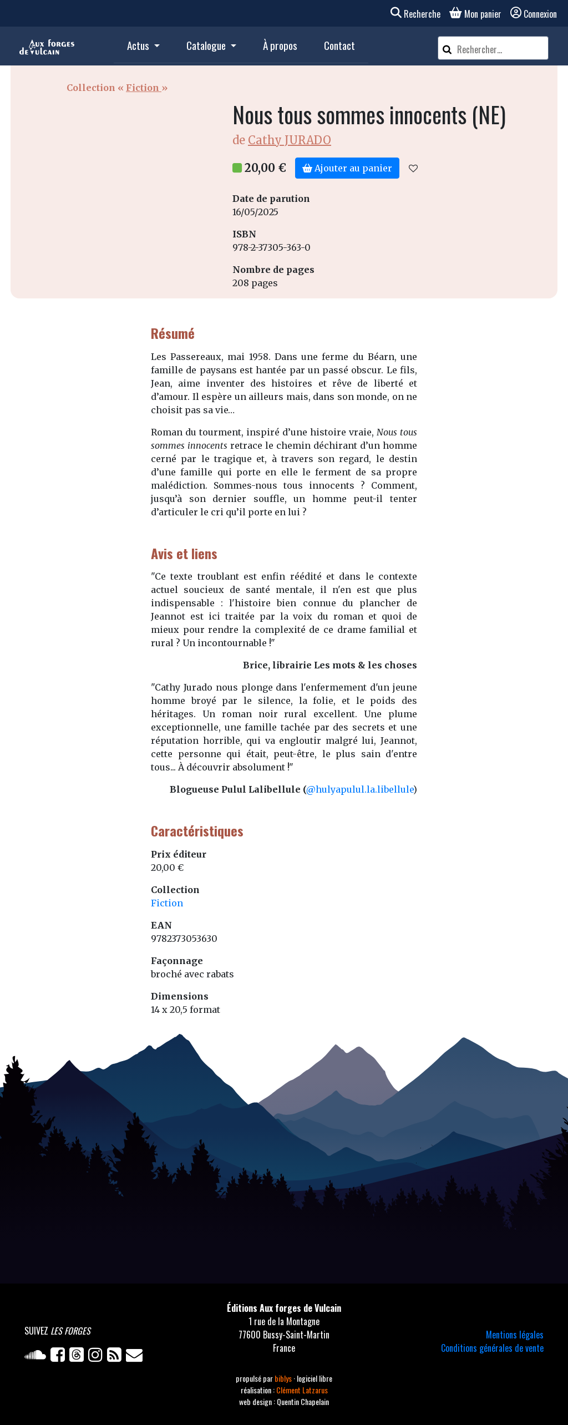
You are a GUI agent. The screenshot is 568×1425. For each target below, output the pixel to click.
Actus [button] (139, 45)
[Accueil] (46, 46)
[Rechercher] (447, 48)
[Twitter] (78, 1356)
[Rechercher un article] (501, 49)
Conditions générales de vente (492, 1348)
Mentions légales (515, 1334)
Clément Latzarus (302, 1390)
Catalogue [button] (207, 45)
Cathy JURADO (289, 140)
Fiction (143, 87)
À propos (280, 45)
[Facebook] (59, 1356)
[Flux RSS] (116, 1356)
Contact (339, 45)
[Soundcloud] (37, 1356)
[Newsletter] (135, 1356)
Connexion (533, 14)
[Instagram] (97, 1356)
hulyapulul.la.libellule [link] (364, 789)
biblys (284, 1378)
